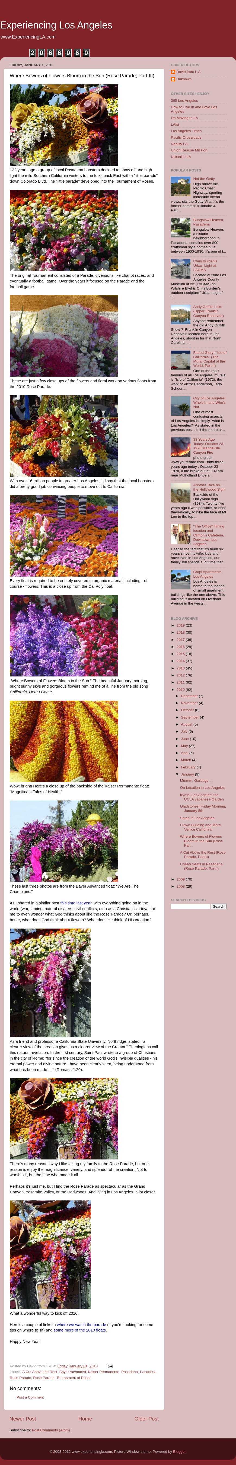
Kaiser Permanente (103, 1372)
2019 (181, 625)
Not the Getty (204, 179)
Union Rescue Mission (189, 150)
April (185, 753)
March (186, 760)
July (185, 731)
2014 (181, 661)
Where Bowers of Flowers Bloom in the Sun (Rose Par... (201, 840)
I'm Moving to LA (184, 118)
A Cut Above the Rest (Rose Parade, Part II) (203, 854)
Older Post (147, 1419)
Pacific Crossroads (186, 137)
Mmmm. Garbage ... (196, 780)
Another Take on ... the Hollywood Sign (209, 487)
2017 (181, 640)
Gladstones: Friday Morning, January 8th (203, 808)
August (187, 724)
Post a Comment (30, 1397)
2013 (181, 668)
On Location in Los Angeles (202, 788)
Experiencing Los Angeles (56, 25)
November (190, 703)
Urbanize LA (181, 157)
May (185, 746)
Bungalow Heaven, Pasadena (208, 222)
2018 (181, 632)
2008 (181, 886)
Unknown (184, 79)
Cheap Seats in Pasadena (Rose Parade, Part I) (201, 866)
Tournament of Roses (73, 1378)
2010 (181, 690)
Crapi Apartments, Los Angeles (207, 574)
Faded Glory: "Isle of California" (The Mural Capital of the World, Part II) (210, 359)
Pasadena (129, 1372)
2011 (181, 682)
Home (85, 1419)
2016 (181, 647)
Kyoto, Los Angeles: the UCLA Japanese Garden (202, 797)
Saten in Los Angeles (197, 818)
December (190, 696)
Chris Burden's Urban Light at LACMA (205, 265)
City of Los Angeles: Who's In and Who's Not (209, 402)
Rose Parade (44, 1378)
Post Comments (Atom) (51, 1430)
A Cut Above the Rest (40, 1372)
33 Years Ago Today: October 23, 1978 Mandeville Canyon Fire (208, 446)
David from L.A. (189, 72)
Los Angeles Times (186, 131)
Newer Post (22, 1419)
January (188, 774)
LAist (175, 124)
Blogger (179, 1452)
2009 (181, 879)
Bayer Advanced (72, 1372)
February (189, 767)
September (190, 717)
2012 (181, 675)
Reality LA (179, 144)
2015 (181, 654)
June (185, 739)
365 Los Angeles (184, 100)
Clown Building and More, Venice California (201, 827)
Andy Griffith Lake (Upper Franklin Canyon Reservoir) (208, 311)
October (188, 710)
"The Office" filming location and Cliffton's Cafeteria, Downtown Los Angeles (208, 535)
